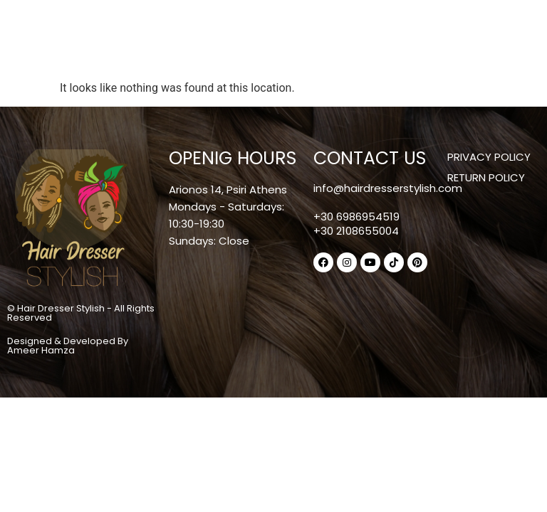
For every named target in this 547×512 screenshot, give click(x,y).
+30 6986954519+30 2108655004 (356, 223)
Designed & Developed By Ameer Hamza (67, 345)
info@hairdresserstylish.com (387, 188)
